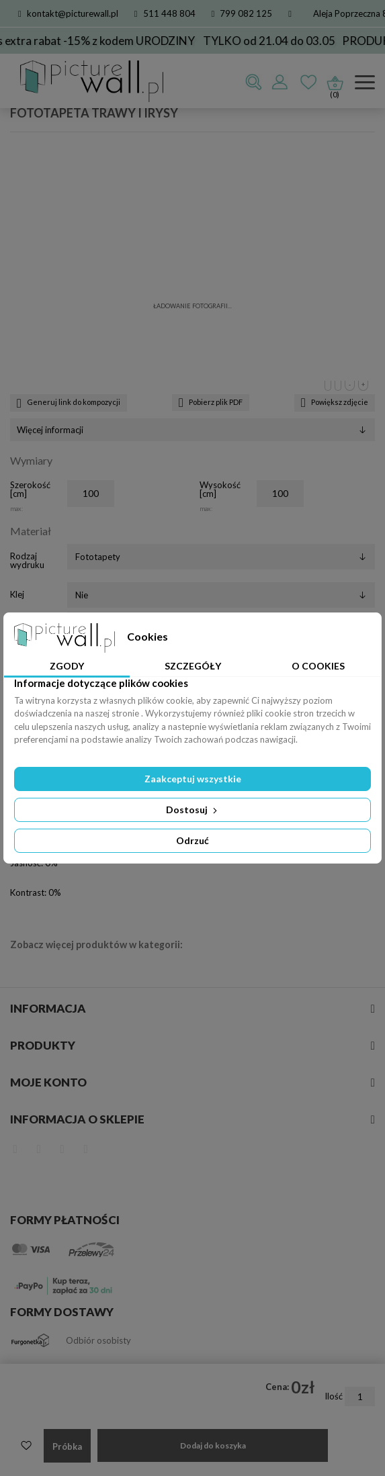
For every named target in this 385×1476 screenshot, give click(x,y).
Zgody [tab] (67, 666)
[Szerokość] (90, 493)
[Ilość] (360, 1396)
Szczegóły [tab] (193, 666)
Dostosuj (193, 809)
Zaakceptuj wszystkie (192, 778)
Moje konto (48, 1082)
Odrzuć (192, 840)
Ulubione (308, 82)
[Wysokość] (280, 493)
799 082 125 (242, 13)
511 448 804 (165, 13)
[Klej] (221, 595)
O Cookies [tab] (318, 666)
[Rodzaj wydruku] (221, 556)
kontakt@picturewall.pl (68, 13)
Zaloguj (279, 82)
